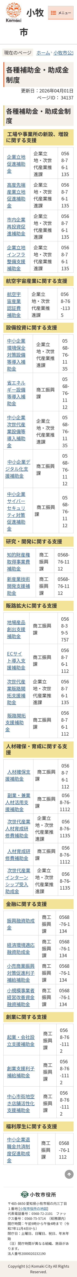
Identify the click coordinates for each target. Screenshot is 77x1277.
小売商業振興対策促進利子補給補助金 (21, 972)
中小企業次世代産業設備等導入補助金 (16, 431)
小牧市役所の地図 (33, 1208)
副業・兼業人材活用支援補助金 (17, 802)
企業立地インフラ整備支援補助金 (16, 257)
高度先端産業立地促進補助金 (16, 195)
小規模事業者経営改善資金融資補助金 (21, 997)
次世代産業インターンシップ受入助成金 (17, 880)
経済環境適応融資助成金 (21, 948)
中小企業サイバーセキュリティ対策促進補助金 (16, 511)
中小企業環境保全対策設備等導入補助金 (16, 354)
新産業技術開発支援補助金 (18, 585)
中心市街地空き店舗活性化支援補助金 (21, 1103)
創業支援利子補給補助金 (21, 1072)
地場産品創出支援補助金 (16, 629)
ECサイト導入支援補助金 (16, 660)
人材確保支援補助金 (17, 775)
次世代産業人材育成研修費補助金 (17, 828)
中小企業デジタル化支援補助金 (17, 468)
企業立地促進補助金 (16, 163)
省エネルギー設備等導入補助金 (16, 393)
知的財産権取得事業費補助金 (18, 561)
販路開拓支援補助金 (15, 722)
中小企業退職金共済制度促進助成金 (18, 1149)
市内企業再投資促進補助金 (16, 226)
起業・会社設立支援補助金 (21, 1040)
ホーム (43, 52)
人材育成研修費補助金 (17, 854)
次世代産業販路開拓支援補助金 (16, 692)
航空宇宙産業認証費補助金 (14, 304)
